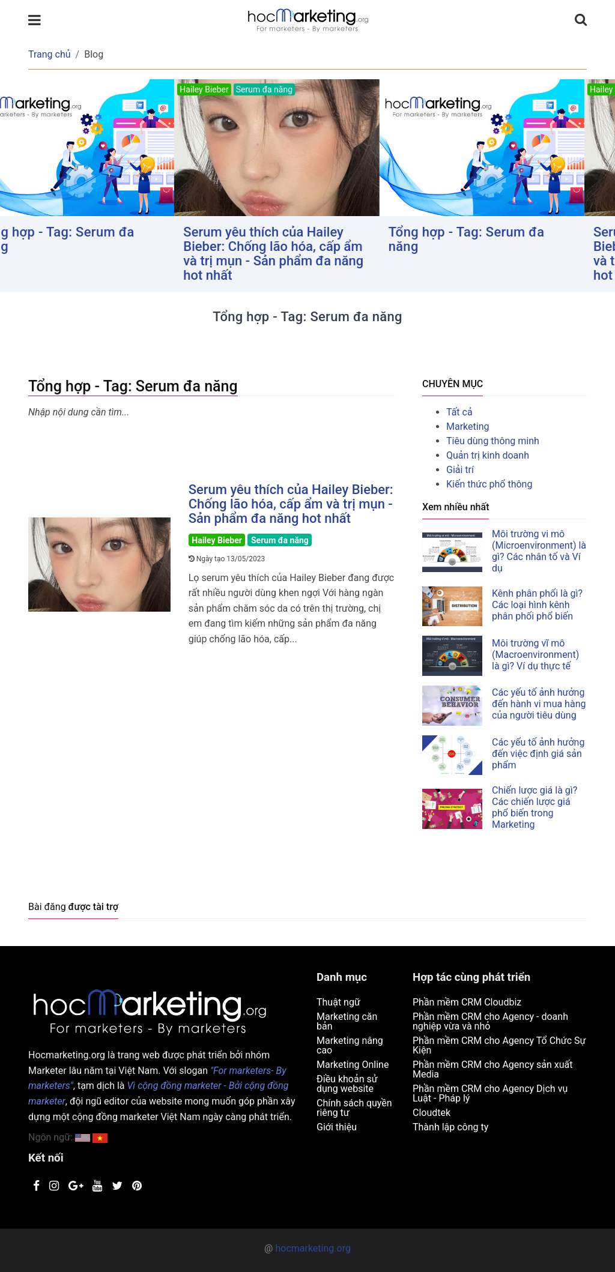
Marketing (467, 426)
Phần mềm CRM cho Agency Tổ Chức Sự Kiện (499, 1045)
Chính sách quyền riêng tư (354, 1107)
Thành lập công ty (450, 1127)
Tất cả (459, 412)
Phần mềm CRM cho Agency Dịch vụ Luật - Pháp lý (490, 1093)
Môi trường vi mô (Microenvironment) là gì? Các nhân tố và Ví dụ (539, 551)
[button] (100, 1137)
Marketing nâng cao (350, 1045)
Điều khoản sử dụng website (347, 1083)
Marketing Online (353, 1064)
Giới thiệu (337, 1127)
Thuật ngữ (338, 1002)
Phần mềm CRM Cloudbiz (467, 1002)
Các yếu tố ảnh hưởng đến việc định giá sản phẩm (538, 754)
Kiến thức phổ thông (489, 484)
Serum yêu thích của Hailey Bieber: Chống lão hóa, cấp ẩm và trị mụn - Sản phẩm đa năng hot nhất (304, 254)
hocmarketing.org (312, 1248)
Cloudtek (431, 1112)
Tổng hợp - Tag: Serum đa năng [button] (88, 239)
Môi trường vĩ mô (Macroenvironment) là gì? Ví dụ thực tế (535, 655)
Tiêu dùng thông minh (492, 441)
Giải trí (460, 469)
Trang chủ (49, 54)
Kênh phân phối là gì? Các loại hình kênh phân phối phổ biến (537, 605)
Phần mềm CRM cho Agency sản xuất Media (493, 1069)
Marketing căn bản (347, 1021)
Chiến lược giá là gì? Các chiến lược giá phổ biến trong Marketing (534, 807)
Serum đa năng (280, 540)
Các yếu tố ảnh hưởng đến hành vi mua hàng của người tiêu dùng (539, 704)
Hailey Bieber (217, 540)
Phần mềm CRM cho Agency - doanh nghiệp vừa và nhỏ (490, 1021)
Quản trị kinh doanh (487, 455)
